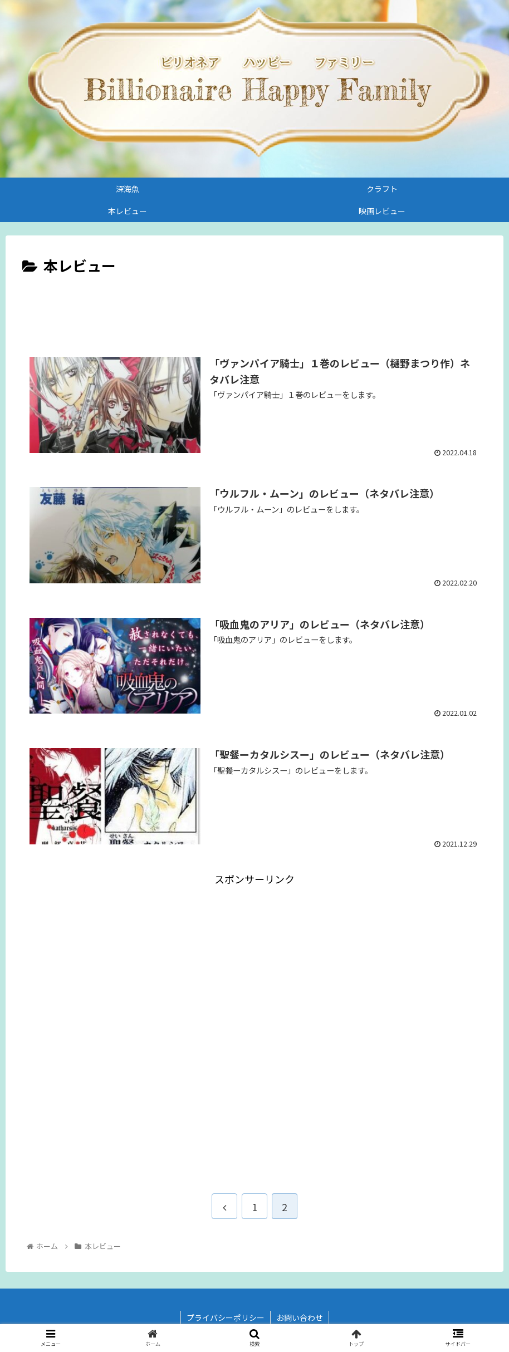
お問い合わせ (299, 1317)
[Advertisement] (254, 309)
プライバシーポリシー (226, 1317)
